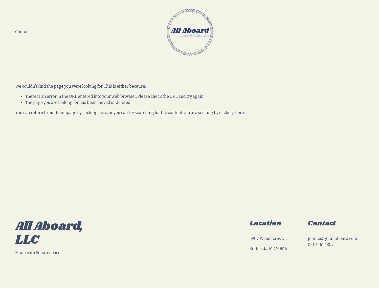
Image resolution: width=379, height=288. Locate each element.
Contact (22, 31)
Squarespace (48, 252)
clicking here (94, 112)
